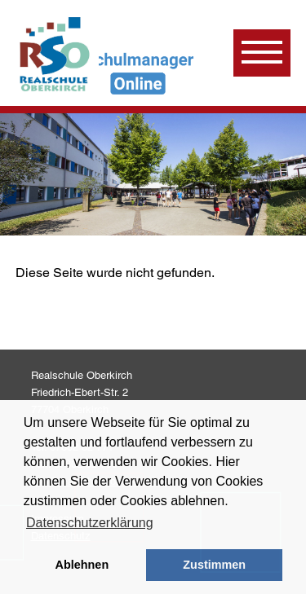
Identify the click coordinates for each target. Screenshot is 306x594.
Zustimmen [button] (214, 564)
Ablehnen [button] (82, 564)
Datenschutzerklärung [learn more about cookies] (89, 523)
